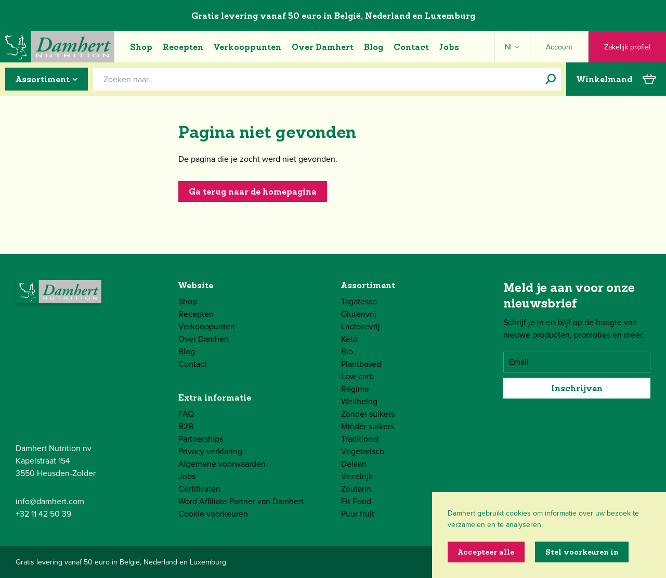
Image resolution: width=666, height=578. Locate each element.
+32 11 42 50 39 (43, 514)
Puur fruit (357, 514)
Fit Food (356, 501)
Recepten (183, 47)
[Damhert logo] (57, 46)
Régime (355, 389)
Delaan (354, 464)
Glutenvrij (358, 314)
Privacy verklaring (210, 451)
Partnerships (200, 439)
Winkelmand (616, 79)
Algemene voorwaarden (222, 464)
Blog (373, 47)
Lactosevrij (360, 326)
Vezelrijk (357, 476)
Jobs (449, 47)
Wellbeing (359, 401)
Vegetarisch (362, 451)
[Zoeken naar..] (550, 79)
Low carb (357, 376)
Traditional (360, 439)
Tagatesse (359, 301)
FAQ (186, 414)
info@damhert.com (50, 501)
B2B (185, 426)
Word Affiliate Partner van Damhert (241, 501)
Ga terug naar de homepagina (253, 191)
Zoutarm (356, 489)
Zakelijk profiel (627, 47)
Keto (349, 339)
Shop (141, 47)
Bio (347, 351)
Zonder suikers (368, 414)
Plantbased (361, 364)
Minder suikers (367, 426)
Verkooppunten (247, 47)
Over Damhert (323, 47)
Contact (411, 47)
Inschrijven (577, 388)
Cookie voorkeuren (213, 514)
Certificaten (199, 489)
